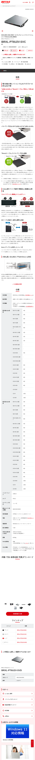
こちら (26, 543)
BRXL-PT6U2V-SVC (22, 634)
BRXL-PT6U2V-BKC (22, 630)
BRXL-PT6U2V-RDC (22, 638)
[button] (17, 614)
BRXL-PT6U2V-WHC (22, 642)
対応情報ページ (29, 295)
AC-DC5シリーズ (17, 184)
